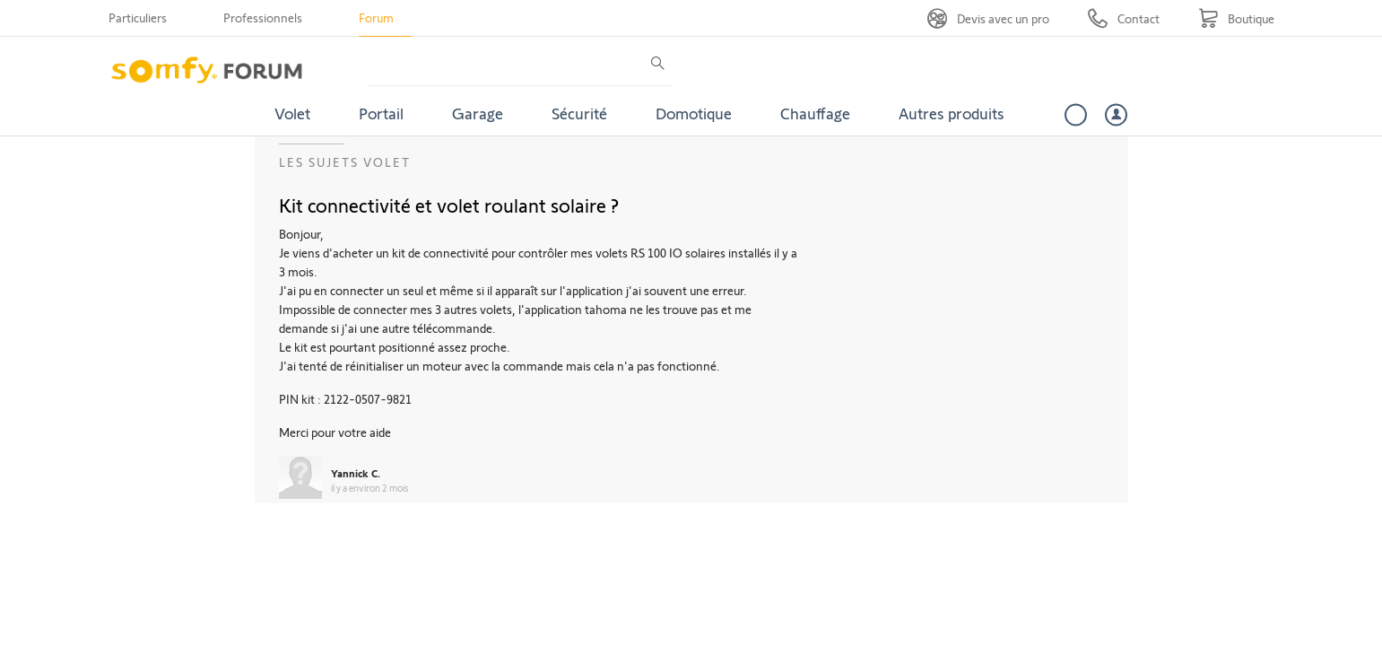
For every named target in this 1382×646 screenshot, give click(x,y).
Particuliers (138, 17)
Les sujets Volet (345, 162)
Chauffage (815, 113)
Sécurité (579, 113)
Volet (292, 113)
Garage (477, 113)
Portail (381, 113)
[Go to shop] (1236, 18)
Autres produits (951, 113)
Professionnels (262, 17)
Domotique (694, 113)
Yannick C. (355, 473)
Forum (376, 17)
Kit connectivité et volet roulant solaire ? (449, 204)
